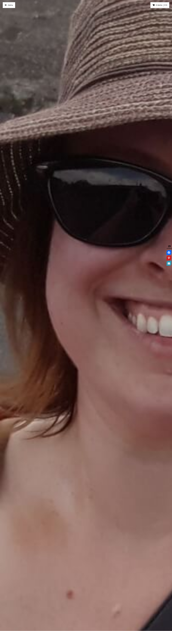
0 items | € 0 (161, 5)
